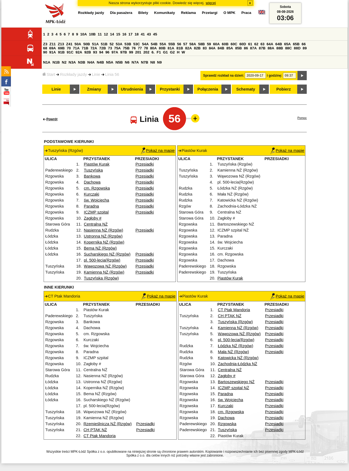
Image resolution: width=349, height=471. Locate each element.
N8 (152, 62)
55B (171, 44)
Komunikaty (164, 13)
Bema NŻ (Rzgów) (100, 248)
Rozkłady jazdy (73, 74)
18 (137, 34)
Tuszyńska (93, 170)
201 (138, 52)
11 (100, 34)
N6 (127, 62)
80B (162, 48)
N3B (81, 62)
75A (117, 48)
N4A (91, 62)
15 (118, 34)
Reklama (188, 13)
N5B (119, 62)
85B (238, 48)
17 (130, 34)
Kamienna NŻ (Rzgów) (104, 272)
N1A (46, 62)
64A (270, 44)
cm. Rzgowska (97, 188)
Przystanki (170, 89)
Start (48, 74)
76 (134, 48)
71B (85, 48)
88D (297, 48)
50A (77, 44)
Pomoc (302, 117)
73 (110, 48)
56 (179, 44)
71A (76, 48)
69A (52, 48)
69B (61, 48)
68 (45, 48)
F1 (159, 52)
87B (262, 48)
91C (70, 52)
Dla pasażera (121, 13)
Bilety (143, 13)
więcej (211, 3)
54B (154, 44)
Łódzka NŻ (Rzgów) (235, 346)
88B (279, 48)
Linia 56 (112, 74)
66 (304, 44)
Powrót (52, 119)
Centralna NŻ (96, 224)
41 (143, 34)
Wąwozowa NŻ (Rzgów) (105, 266)
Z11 (52, 44)
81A (171, 48)
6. (153, 52)
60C (234, 44)
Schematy (245, 89)
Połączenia (207, 89)
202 (146, 52)
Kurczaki (91, 194)
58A (192, 44)
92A (79, 52)
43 (149, 34)
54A (145, 44)
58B (201, 44)
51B (104, 44)
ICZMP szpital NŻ (233, 388)
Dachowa (92, 182)
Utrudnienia (132, 89)
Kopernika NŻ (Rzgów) (104, 242)
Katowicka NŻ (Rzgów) (238, 358)
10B (92, 34)
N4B (100, 62)
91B (61, 52)
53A (119, 44)
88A (270, 48)
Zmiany (94, 89)
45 (155, 34)
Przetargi (209, 13)
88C (288, 48)
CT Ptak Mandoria (99, 436)
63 (262, 44)
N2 (64, 62)
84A (212, 48)
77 (140, 48)
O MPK (230, 13)
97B (123, 52)
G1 (165, 52)
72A (94, 48)
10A (83, 34)
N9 (159, 62)
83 (205, 48)
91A (52, 52)
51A (95, 44)
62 (256, 44)
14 (112, 34)
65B (296, 44)
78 (146, 48)
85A (229, 48)
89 (305, 48)
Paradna (91, 206)
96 (107, 52)
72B (102, 48)
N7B (144, 62)
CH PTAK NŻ (95, 430)
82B (197, 48)
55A (163, 44)
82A (188, 48)
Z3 (45, 44)
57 (185, 44)
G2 (172, 52)
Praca (246, 13)
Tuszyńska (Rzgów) (101, 278)
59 (209, 44)
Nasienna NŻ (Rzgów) (103, 230)
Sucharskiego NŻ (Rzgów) (107, 254)
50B (86, 44)
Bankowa (92, 176)
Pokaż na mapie (158, 150)
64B (278, 44)
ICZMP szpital (96, 212)
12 (106, 34)
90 (45, 52)
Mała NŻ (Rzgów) (233, 352)
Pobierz (283, 89)
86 (246, 48)
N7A (135, 62)
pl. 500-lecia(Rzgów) (102, 260)
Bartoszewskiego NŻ (236, 382)
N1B (56, 62)
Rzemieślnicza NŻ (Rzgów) (107, 424)
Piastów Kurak (97, 164)
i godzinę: (274, 75)
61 (250, 44)
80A (153, 48)
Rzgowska (227, 424)
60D (242, 44)
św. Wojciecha (96, 200)
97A (115, 52)
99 (131, 52)
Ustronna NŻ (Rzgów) (103, 236)
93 (95, 52)
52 (112, 44)
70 (69, 48)
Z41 (69, 44)
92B (87, 52)
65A (287, 44)
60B (225, 44)
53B (128, 44)
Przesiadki (145, 164)
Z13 (61, 44)
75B (126, 48)
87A (253, 48)
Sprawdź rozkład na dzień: (223, 75)
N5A (109, 62)
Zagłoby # (92, 218)
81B (179, 48)
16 (124, 34)
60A (216, 44)
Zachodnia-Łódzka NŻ (237, 364)
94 (101, 52)
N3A (72, 62)
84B (221, 48)
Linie (96, 74)
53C (136, 44)
